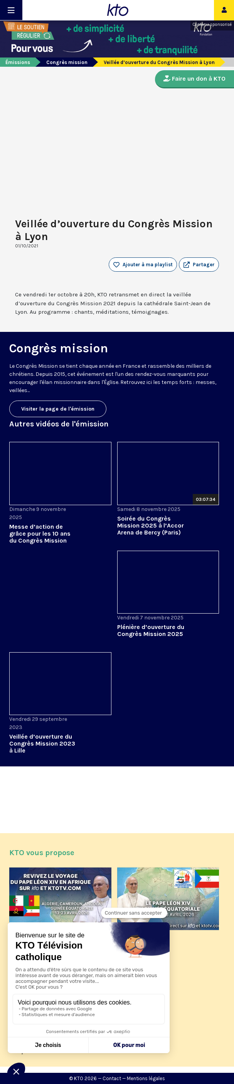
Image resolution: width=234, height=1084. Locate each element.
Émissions (17, 62)
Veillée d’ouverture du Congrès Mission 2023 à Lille (42, 743)
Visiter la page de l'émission (57, 409)
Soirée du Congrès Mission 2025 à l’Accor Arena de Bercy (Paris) (150, 525)
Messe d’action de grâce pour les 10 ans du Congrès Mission (40, 533)
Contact (112, 1078)
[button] (199, 264)
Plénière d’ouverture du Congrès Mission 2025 (150, 630)
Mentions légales (146, 1078)
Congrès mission (67, 62)
